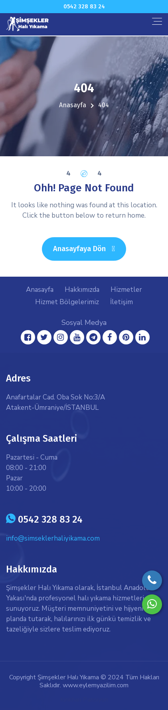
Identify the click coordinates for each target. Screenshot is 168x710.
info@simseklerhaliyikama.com (53, 538)
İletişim (121, 302)
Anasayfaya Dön (89, 248)
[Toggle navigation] (157, 21)
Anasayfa (72, 105)
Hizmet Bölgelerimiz (67, 302)
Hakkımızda (82, 289)
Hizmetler (126, 289)
